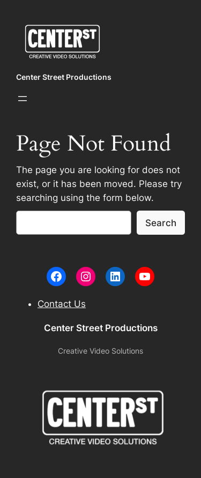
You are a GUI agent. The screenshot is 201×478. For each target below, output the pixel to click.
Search (160, 223)
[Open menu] (22, 98)
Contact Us (62, 303)
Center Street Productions (63, 76)
